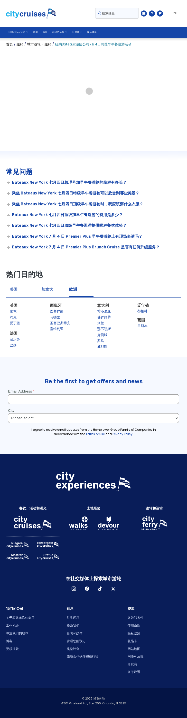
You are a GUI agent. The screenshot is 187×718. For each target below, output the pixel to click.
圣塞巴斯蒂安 (60, 323)
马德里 (55, 317)
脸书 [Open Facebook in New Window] (87, 589)
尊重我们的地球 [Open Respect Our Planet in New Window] (17, 633)
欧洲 (73, 289)
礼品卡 (132, 641)
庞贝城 (102, 335)
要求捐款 (12, 649)
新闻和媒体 (75, 633)
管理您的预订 (76, 641)
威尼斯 (102, 346)
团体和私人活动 (18, 32)
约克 (13, 317)
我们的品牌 (59, 32)
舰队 (45, 32)
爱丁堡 (15, 323)
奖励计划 (73, 649)
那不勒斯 (104, 328)
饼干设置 (134, 672)
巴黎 (13, 345)
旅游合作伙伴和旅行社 (82, 656)
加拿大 (47, 289)
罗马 (100, 340)
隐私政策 (134, 633)
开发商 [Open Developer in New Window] (132, 664)
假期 (35, 32)
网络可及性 (135, 656)
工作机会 (12, 625)
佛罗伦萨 (104, 317)
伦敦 (13, 311)
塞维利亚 (57, 328)
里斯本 (142, 325)
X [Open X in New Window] (113, 589)
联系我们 (73, 625)
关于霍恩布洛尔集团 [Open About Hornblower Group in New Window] (20, 617)
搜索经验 (106, 13)
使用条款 (134, 625)
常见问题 (73, 617)
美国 (14, 289)
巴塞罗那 (57, 311)
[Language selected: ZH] (173, 13)
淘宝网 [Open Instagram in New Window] (74, 589)
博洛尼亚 (104, 311)
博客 (9, 641)
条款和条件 (135, 617)
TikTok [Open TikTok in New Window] (100, 589)
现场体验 (91, 32)
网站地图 (134, 649)
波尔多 (15, 339)
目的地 (77, 32)
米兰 (100, 323)
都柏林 (142, 311)
